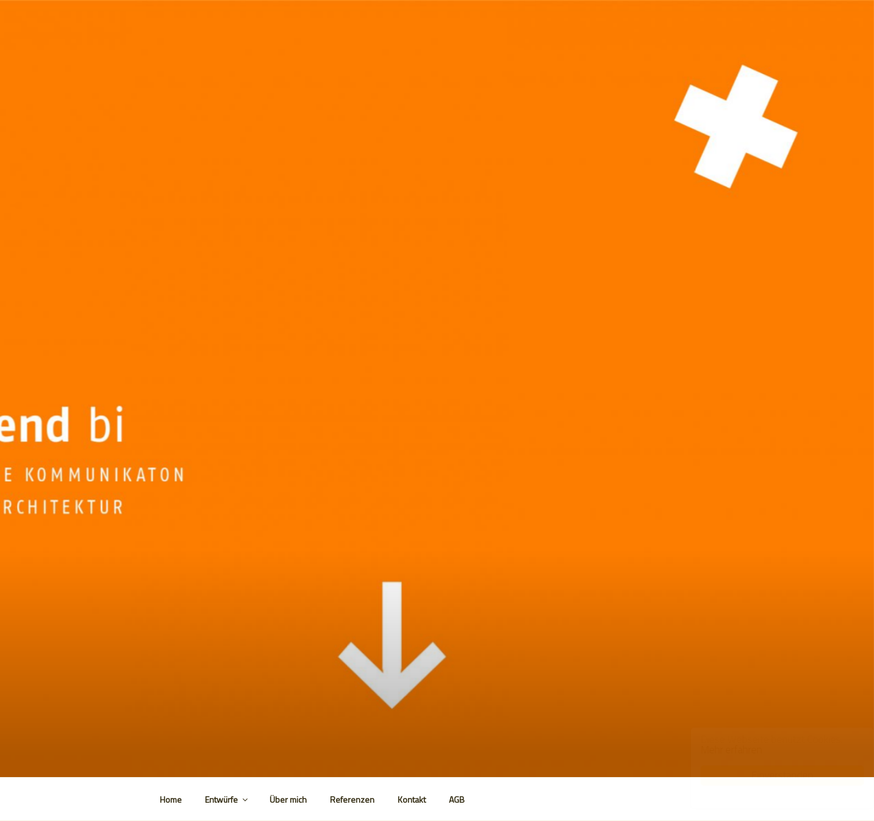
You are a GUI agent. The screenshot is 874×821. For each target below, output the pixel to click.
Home (171, 799)
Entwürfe (227, 799)
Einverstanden (770, 775)
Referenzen (352, 799)
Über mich (288, 799)
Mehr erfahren (719, 750)
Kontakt (412, 799)
